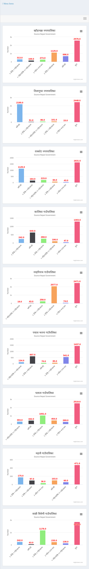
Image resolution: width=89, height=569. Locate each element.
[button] (8, 4)
